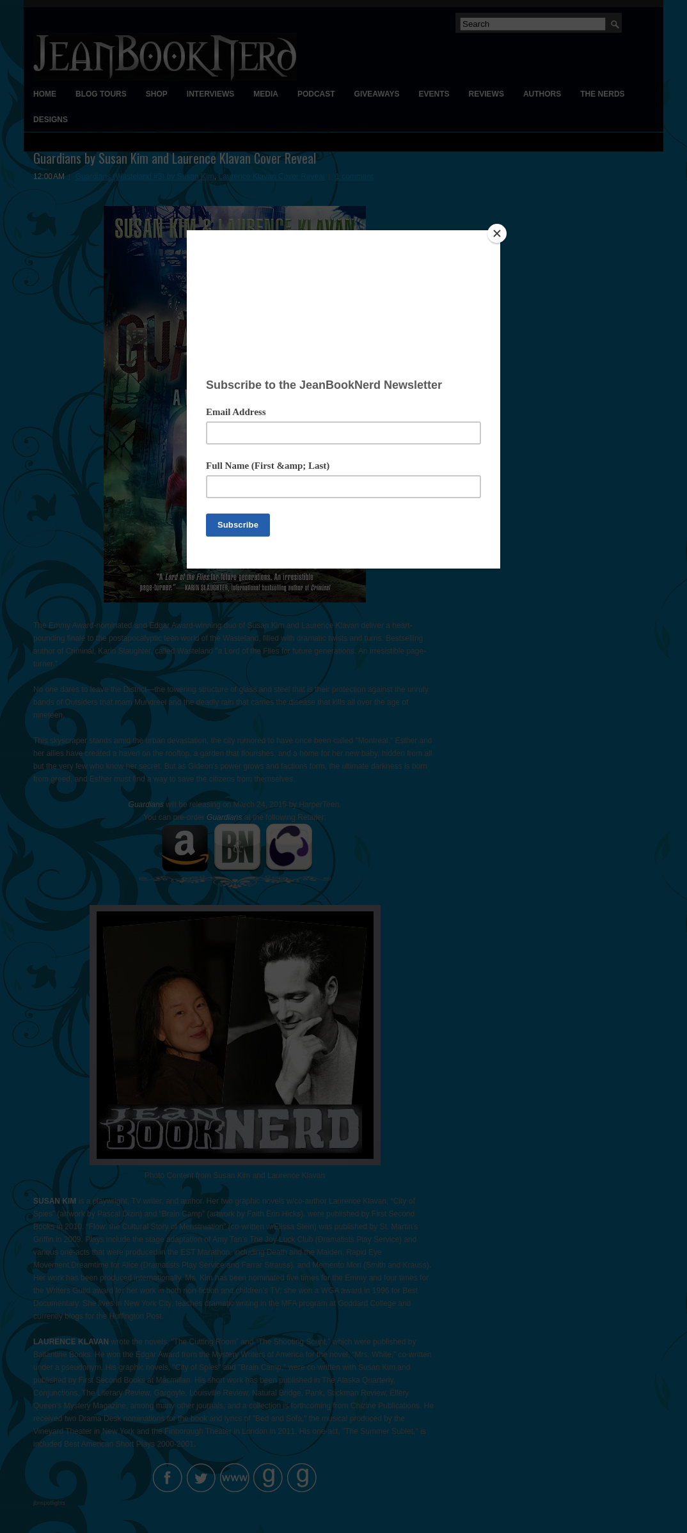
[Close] (497, 233)
